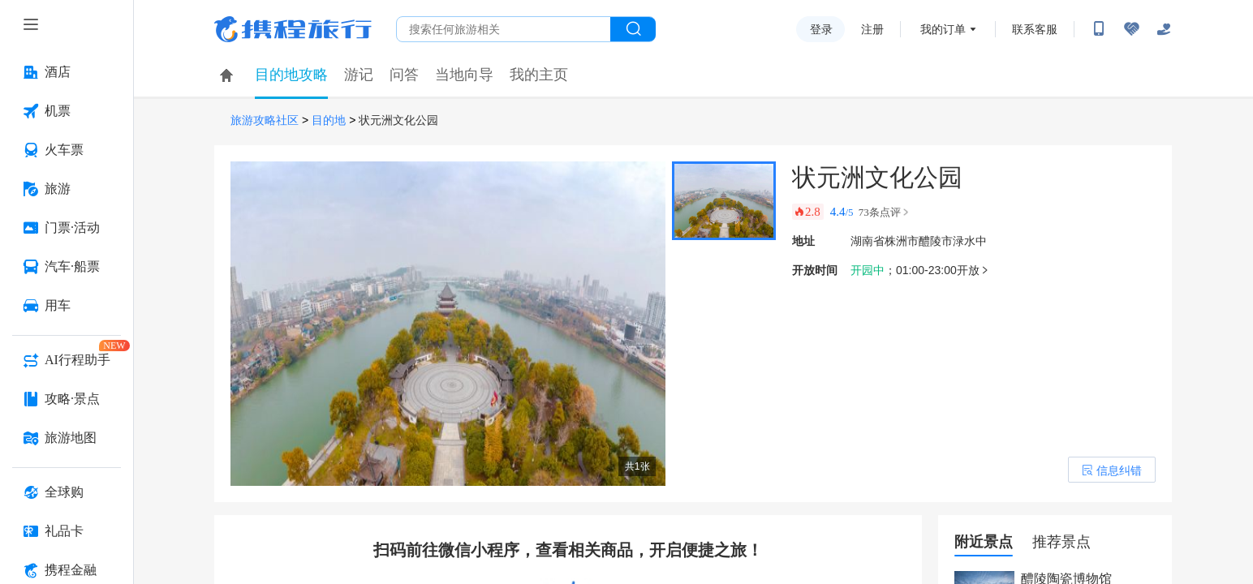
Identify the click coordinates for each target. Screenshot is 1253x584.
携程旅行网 (293, 29)
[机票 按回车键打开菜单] (66, 111)
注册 (872, 29)
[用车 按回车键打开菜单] (66, 306)
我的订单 (943, 29)
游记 (358, 75)
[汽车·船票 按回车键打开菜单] (66, 267)
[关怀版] (1164, 29)
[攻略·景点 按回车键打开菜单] (66, 399)
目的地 (329, 120)
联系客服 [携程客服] (1034, 29)
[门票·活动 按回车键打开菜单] (66, 228)
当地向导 (464, 75)
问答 (404, 75)
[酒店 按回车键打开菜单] (66, 72)
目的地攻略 (291, 75)
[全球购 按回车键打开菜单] (66, 492)
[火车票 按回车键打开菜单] (66, 150)
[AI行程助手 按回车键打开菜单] (66, 360)
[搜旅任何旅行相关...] (503, 29)
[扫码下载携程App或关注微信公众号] (1099, 29)
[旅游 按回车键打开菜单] (66, 189)
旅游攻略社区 (264, 120)
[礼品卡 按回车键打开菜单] (66, 531)
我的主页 (539, 75)
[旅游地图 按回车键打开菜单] (66, 438)
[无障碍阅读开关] (1131, 29)
